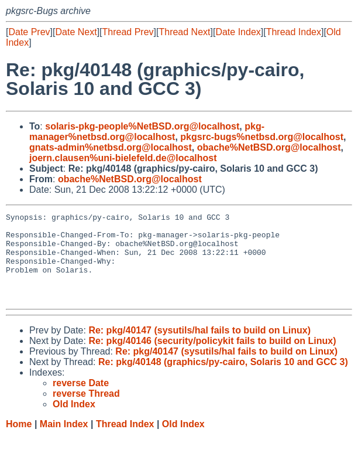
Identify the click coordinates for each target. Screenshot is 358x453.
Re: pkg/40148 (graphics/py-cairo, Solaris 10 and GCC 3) (223, 379)
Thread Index (293, 32)
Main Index (64, 442)
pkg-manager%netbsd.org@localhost (146, 131)
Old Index (183, 442)
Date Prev (29, 32)
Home (19, 442)
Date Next (76, 32)
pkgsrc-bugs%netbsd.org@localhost (261, 137)
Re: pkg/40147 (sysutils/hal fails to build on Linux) (199, 348)
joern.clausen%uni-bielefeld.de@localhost (123, 158)
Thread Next (184, 32)
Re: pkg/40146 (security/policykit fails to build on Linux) (212, 358)
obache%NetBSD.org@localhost (269, 147)
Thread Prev (128, 32)
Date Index (237, 32)
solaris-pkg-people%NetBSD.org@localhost (142, 126)
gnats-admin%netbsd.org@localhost (110, 147)
